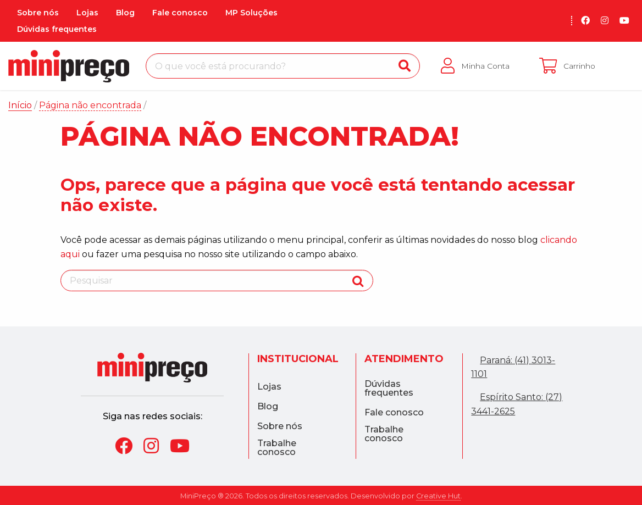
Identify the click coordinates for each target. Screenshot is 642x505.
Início (20, 105)
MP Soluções (251, 13)
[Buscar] (404, 66)
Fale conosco (180, 13)
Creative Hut (438, 496)
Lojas (87, 13)
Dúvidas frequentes (57, 29)
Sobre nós (38, 13)
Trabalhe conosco (276, 448)
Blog (125, 13)
